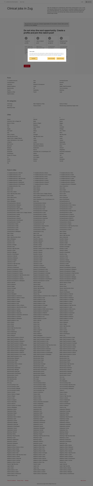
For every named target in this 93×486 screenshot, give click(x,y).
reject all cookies (51, 58)
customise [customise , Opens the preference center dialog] (33, 58)
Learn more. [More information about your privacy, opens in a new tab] (59, 55)
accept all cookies (60, 58)
